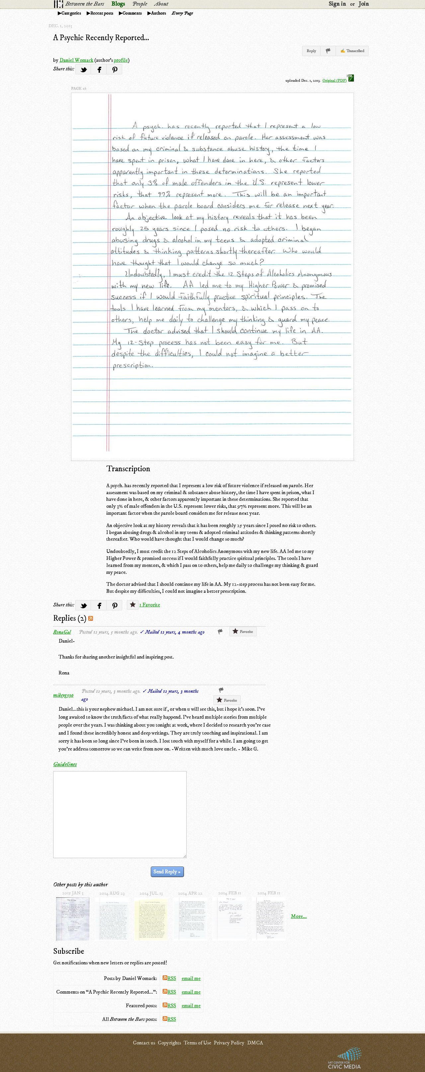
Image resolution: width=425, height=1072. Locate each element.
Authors (158, 13)
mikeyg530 (63, 695)
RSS (169, 978)
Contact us (144, 1042)
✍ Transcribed (352, 50)
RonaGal (62, 632)
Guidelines (65, 764)
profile (121, 60)
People (139, 4)
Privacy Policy (229, 1042)
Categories (71, 13)
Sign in (337, 4)
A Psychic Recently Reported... (101, 38)
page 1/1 (78, 88)
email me (191, 978)
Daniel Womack (76, 60)
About (161, 4)
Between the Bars (84, 4)
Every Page (182, 13)
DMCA (255, 1042)
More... (299, 916)
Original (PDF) (338, 80)
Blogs (118, 4)
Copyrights (169, 1042)
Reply (311, 50)
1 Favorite (149, 604)
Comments (132, 13)
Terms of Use (197, 1042)
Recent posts (101, 13)
